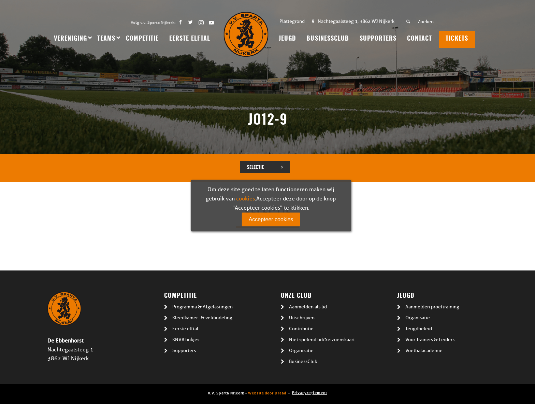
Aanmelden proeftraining (432, 307)
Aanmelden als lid (308, 307)
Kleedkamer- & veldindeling (202, 318)
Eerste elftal (185, 329)
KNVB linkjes (185, 340)
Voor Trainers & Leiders (429, 340)
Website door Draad (267, 392)
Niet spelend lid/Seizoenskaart (322, 340)
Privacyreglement (309, 392)
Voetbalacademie (424, 350)
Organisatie (301, 350)
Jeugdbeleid (418, 329)
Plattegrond (292, 21)
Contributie (301, 329)
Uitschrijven (302, 318)
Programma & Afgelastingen (202, 307)
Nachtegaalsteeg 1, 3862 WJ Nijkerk (356, 21)
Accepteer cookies (271, 219)
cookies (245, 198)
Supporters (184, 350)
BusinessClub (303, 361)
